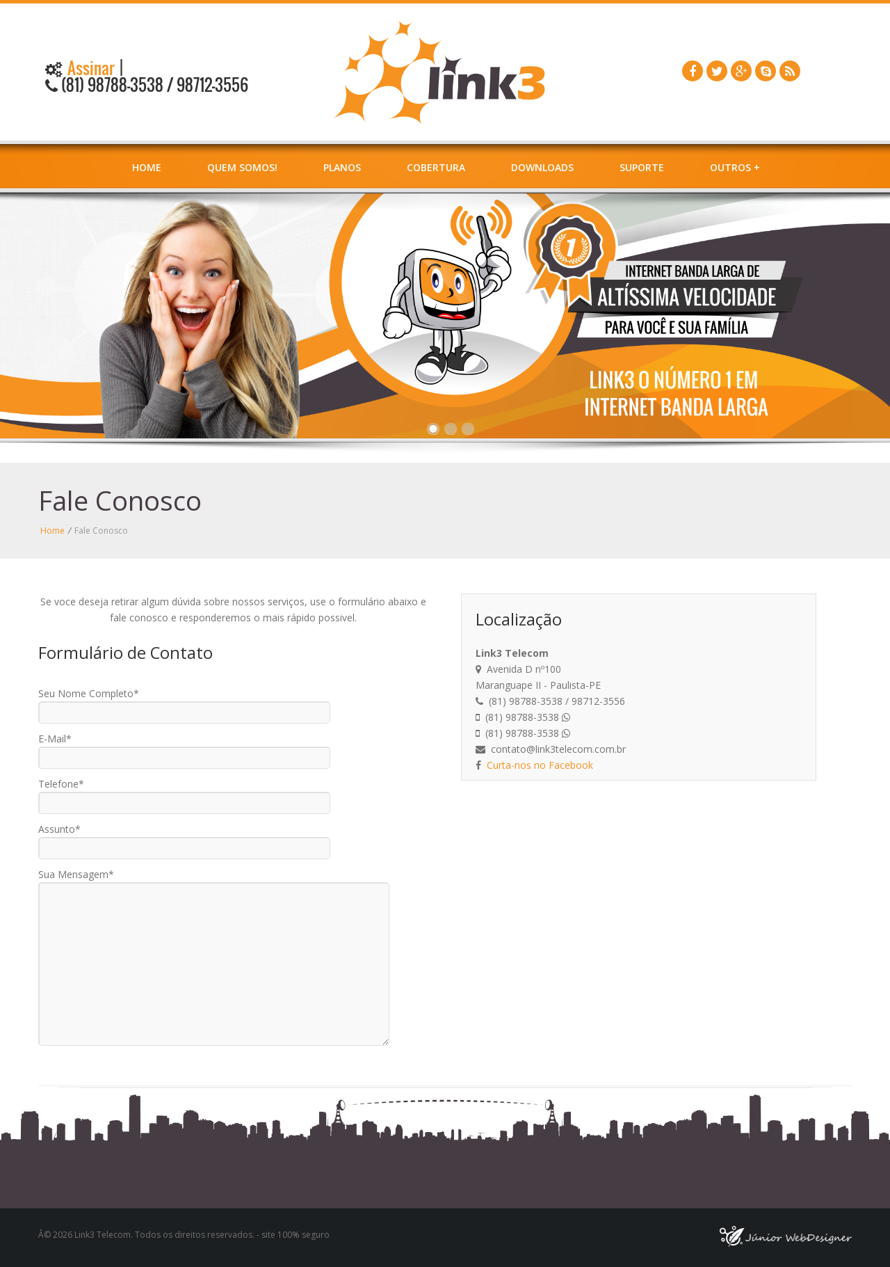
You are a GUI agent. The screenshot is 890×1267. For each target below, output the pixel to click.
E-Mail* (55, 738)
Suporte (642, 167)
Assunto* (59, 829)
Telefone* (61, 783)
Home (146, 167)
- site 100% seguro (292, 1235)
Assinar (89, 68)
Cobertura (436, 167)
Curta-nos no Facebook (540, 765)
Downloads (542, 167)
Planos (342, 167)
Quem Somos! (242, 167)
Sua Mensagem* (76, 874)
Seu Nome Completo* (88, 693)
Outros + (735, 167)
